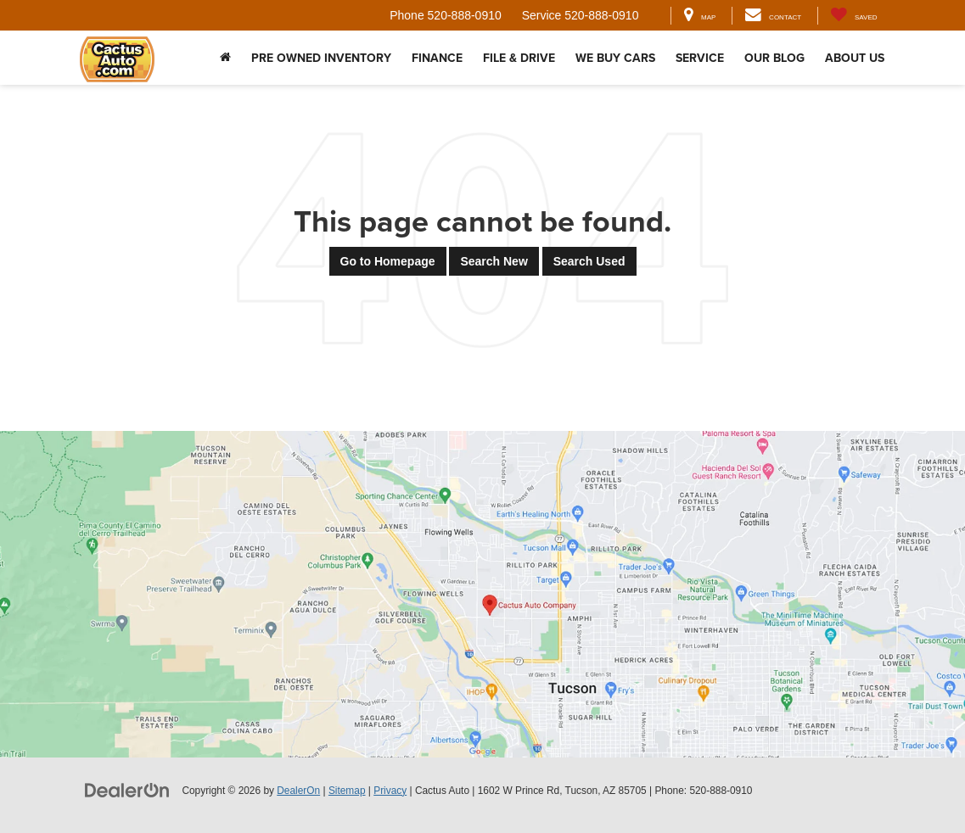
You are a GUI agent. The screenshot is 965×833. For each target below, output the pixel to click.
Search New (493, 261)
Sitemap (347, 791)
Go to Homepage (387, 261)
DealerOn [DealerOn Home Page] (298, 791)
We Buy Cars (615, 57)
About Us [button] (854, 57)
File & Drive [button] (519, 57)
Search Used (589, 261)
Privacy (390, 791)
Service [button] (700, 57)
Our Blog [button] (774, 57)
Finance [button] (437, 57)
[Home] (225, 58)
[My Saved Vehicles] (853, 16)
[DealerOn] (127, 790)
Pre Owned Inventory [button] (321, 57)
